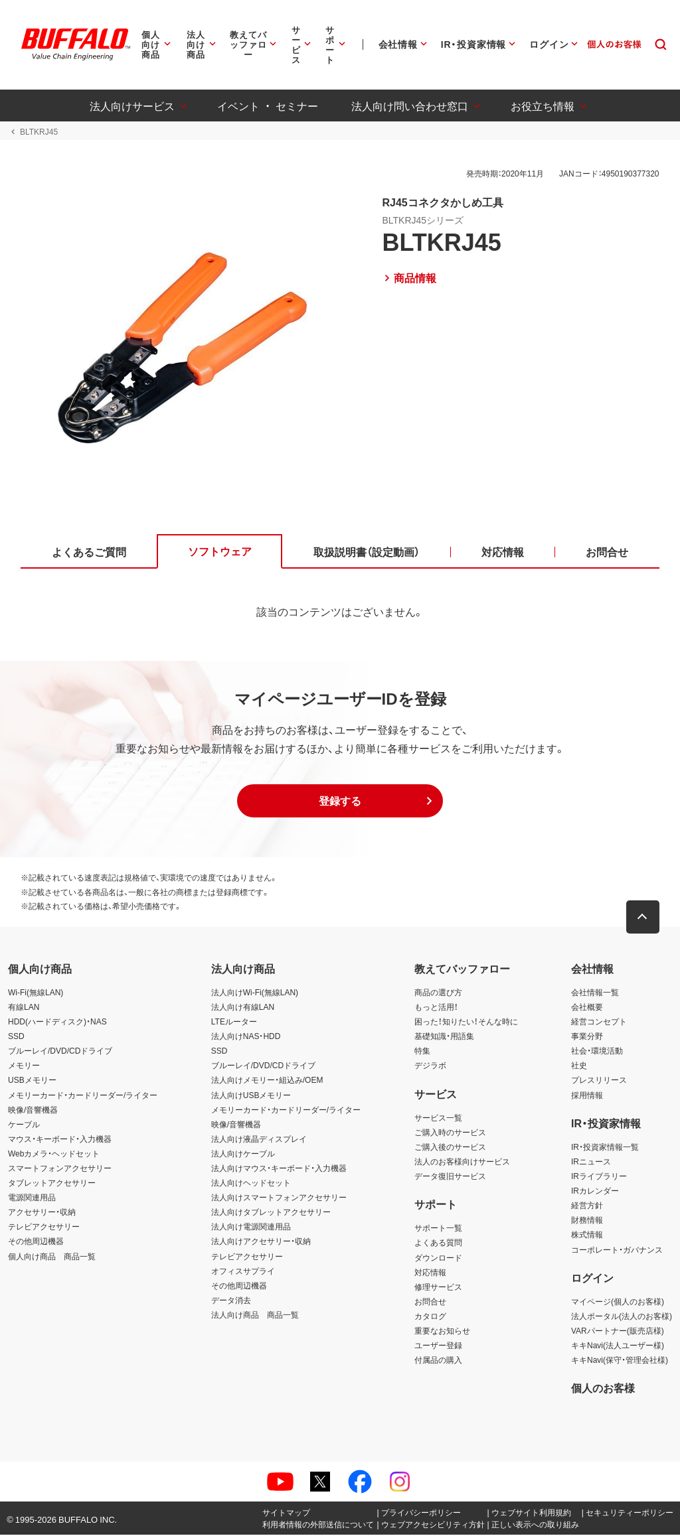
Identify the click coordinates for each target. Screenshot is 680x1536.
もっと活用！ (436, 1007)
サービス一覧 (438, 1118)
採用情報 (587, 1095)
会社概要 (587, 1007)
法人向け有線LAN (242, 1007)
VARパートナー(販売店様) (617, 1331)
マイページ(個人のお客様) (617, 1302)
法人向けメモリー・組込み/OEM (267, 1081)
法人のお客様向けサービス (462, 1162)
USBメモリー (32, 1081)
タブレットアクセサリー (52, 1184)
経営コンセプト (599, 1022)
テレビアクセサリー (44, 1227)
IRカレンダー (595, 1192)
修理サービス (438, 1287)
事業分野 (587, 1037)
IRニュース (591, 1162)
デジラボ (430, 1066)
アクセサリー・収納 (42, 1213)
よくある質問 (438, 1243)
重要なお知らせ (442, 1331)
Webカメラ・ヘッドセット (54, 1154)
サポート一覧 (438, 1229)
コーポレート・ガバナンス (617, 1250)
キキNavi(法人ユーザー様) (617, 1346)
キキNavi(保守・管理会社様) (619, 1361)
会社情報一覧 (595, 993)
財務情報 (587, 1221)
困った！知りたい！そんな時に (466, 1022)
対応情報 (430, 1273)
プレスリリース (599, 1081)
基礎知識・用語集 (444, 1037)
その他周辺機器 (36, 1242)
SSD (16, 1037)
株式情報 (587, 1235)
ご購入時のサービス (450, 1133)
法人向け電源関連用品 (251, 1227)
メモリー (24, 1066)
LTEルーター (234, 1022)
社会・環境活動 (597, 1052)
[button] (340, 802)
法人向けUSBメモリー (251, 1095)
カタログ (430, 1316)
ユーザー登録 (438, 1346)
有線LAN (23, 1007)
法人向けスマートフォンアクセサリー (279, 1198)
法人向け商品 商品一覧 (255, 1315)
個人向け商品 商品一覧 (52, 1257)
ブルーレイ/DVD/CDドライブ (60, 1052)
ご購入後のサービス (450, 1147)
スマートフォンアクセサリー (60, 1168)
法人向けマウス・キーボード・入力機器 (279, 1168)
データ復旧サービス (450, 1176)
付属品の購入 (438, 1361)
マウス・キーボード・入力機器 (60, 1139)
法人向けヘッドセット (251, 1184)
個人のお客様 (603, 1389)
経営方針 (587, 1206)
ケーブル (24, 1125)
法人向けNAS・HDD (246, 1037)
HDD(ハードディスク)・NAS (57, 1022)
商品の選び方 (438, 993)
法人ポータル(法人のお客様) (621, 1316)
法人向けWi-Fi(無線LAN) (254, 993)
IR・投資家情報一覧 (605, 1147)
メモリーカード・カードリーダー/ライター (82, 1095)
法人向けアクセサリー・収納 (261, 1242)
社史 (579, 1066)
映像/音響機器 (33, 1110)
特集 (422, 1052)
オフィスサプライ (243, 1271)
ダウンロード (438, 1258)
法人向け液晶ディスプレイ (259, 1139)
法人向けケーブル (243, 1154)
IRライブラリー (599, 1176)
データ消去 (231, 1300)
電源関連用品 (32, 1198)
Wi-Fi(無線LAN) (35, 993)
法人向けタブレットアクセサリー (271, 1213)
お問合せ (430, 1302)
